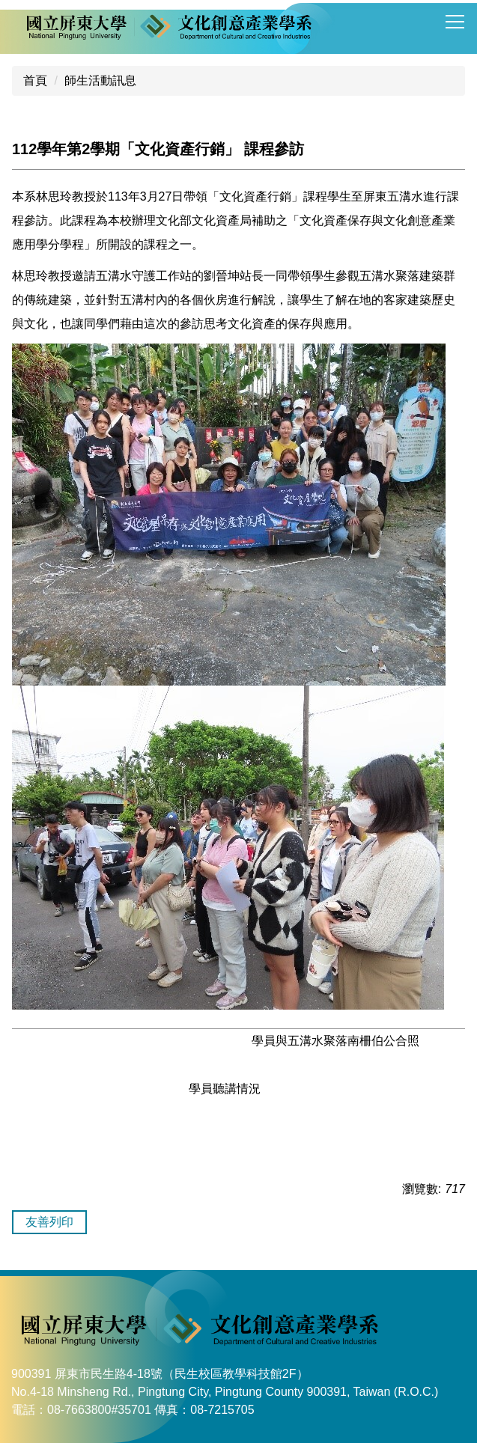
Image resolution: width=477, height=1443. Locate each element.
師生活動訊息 (100, 80)
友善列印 (49, 1221)
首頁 (35, 80)
